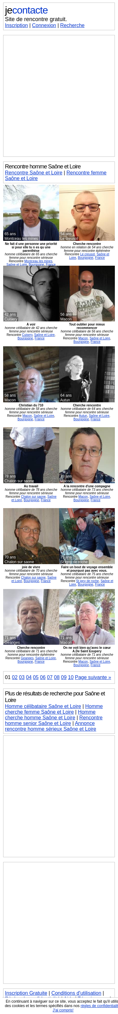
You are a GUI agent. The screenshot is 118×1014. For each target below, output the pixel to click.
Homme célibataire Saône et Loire (43, 706)
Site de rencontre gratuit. (36, 19)
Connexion (44, 25)
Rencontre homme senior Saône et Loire (54, 720)
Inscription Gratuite (26, 993)
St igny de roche (87, 581)
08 (57, 677)
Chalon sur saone (33, 496)
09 (64, 677)
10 (71, 677)
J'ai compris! (63, 1010)
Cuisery (27, 335)
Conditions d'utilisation (76, 993)
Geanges (27, 658)
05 (36, 677)
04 (29, 677)
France (51, 264)
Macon (83, 338)
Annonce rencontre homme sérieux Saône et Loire (50, 726)
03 (22, 677)
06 (43, 677)
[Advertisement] (59, 96)
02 (15, 677)
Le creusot (87, 254)
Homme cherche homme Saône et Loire (50, 714)
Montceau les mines (38, 261)
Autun (83, 415)
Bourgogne (36, 264)
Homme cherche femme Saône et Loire (54, 709)
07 (50, 677)
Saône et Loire (17, 264)
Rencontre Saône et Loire (33, 172)
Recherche (72, 25)
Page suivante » (93, 677)
